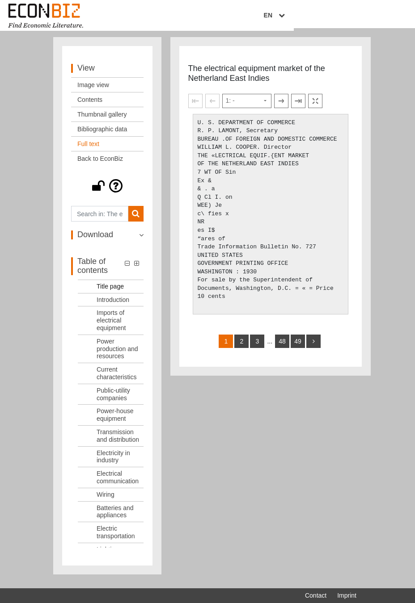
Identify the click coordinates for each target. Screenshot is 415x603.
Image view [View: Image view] (93, 90)
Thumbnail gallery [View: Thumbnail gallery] (102, 119)
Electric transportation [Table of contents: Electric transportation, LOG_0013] (116, 537)
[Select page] (247, 106)
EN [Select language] (350, 16)
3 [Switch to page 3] (257, 346)
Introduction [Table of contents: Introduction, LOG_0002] (113, 304)
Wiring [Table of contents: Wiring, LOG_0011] (105, 499)
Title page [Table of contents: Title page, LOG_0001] (110, 291)
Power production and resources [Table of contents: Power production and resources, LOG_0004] (117, 354)
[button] (107, 191)
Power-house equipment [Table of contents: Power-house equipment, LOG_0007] (115, 420)
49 (297, 346)
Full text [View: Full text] (88, 149)
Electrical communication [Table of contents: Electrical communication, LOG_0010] (118, 482)
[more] (313, 346)
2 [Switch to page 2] (242, 346)
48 (282, 346)
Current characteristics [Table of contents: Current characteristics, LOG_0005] (116, 378)
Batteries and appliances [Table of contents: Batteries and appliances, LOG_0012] (115, 516)
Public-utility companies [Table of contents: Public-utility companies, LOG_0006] (113, 399)
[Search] (135, 219)
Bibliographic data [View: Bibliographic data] (102, 134)
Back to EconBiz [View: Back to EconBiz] (100, 164)
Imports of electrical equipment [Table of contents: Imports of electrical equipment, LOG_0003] (111, 325)
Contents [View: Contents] (89, 105)
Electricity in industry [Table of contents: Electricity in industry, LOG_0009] (113, 461)
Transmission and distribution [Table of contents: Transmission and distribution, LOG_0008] (118, 441)
